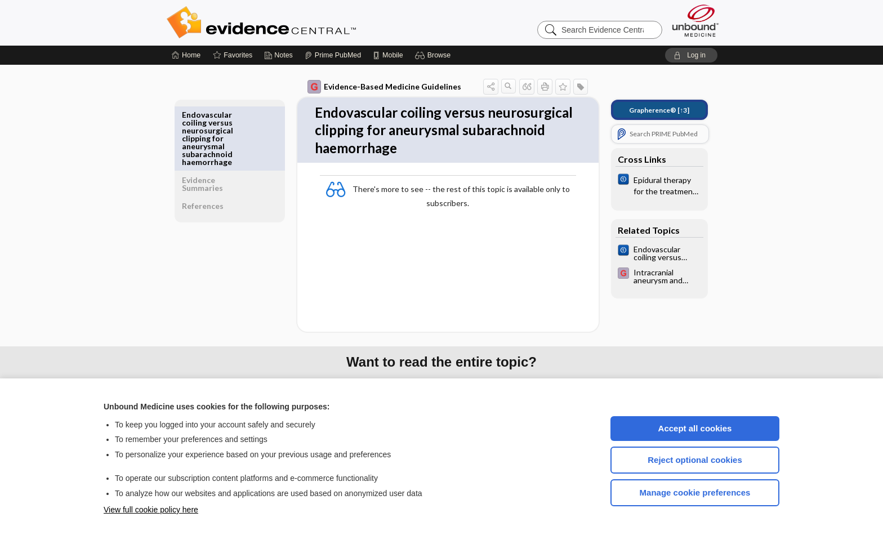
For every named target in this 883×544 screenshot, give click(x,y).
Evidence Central (306, 22)
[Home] (186, 55)
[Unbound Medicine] (695, 20)
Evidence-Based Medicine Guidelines (376, 86)
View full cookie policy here (151, 509)
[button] (434, 55)
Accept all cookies (695, 428)
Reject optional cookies (695, 460)
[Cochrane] (651, 184)
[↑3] (651, 110)
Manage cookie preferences (695, 492)
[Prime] (333, 55)
